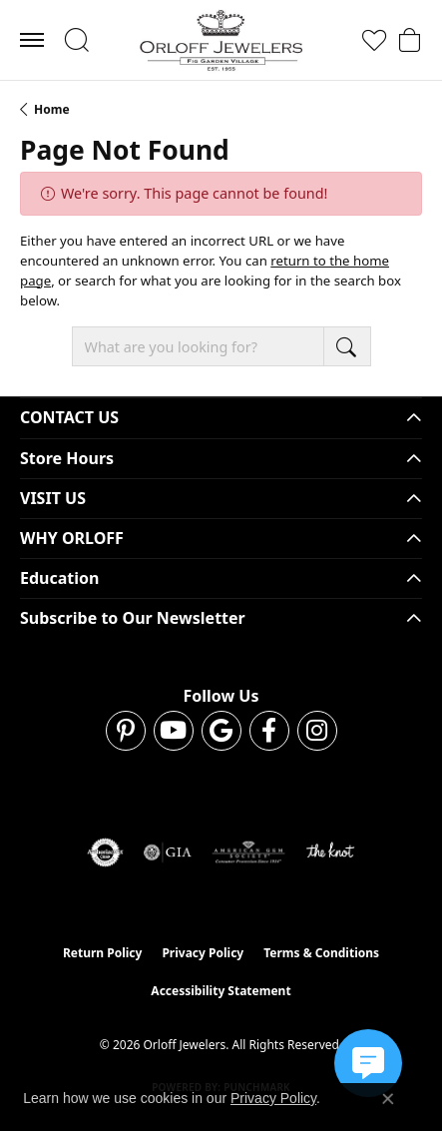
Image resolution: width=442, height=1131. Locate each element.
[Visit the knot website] (329, 852)
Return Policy (103, 952)
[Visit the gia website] (168, 852)
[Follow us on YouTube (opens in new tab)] (174, 731)
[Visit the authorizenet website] (105, 852)
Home (52, 109)
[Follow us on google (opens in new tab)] (221, 731)
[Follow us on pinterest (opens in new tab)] (126, 731)
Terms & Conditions (321, 952)
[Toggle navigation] (32, 40)
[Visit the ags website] (248, 852)
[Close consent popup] (388, 1099)
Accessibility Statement (220, 990)
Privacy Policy (202, 952)
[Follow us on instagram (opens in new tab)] (317, 731)
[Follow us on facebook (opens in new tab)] (269, 731)
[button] (76, 40)
